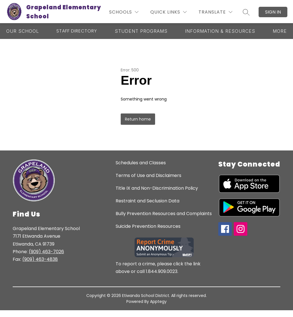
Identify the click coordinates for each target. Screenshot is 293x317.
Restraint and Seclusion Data (147, 201)
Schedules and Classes (141, 162)
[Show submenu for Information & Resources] (220, 31)
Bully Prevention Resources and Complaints (164, 213)
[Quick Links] (168, 12)
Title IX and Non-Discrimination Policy (157, 188)
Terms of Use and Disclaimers (148, 175)
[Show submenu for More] (280, 31)
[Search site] (246, 12)
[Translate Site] (215, 12)
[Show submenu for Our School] (22, 31)
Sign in (273, 12)
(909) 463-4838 (40, 259)
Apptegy (158, 301)
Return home (138, 119)
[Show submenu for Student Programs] (141, 31)
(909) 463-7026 (46, 251)
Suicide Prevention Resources (148, 226)
